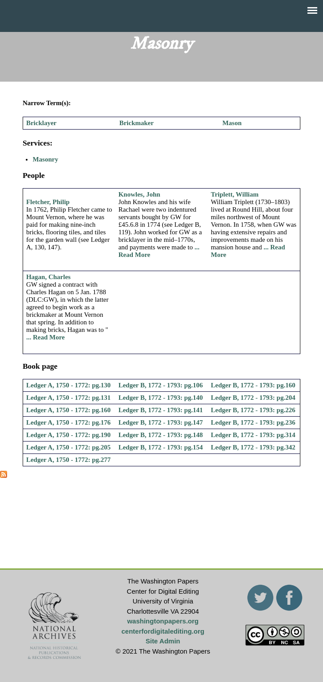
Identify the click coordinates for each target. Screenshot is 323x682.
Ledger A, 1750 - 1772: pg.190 (68, 434)
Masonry (45, 159)
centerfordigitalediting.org (162, 631)
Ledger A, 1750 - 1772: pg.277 (68, 459)
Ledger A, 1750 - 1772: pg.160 (68, 410)
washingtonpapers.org (163, 621)
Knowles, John (139, 194)
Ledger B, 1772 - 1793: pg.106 (160, 385)
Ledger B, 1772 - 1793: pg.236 (253, 422)
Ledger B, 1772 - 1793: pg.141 (160, 410)
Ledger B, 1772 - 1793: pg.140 (160, 397)
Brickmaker (136, 122)
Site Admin (163, 641)
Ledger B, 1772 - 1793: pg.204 (253, 397)
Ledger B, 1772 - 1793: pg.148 (160, 434)
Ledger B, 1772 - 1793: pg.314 (253, 434)
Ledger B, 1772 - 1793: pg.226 (253, 410)
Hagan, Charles (48, 276)
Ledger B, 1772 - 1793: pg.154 (160, 447)
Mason (231, 122)
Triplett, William (235, 194)
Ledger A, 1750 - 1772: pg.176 (68, 422)
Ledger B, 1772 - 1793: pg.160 (253, 385)
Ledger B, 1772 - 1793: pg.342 (253, 447)
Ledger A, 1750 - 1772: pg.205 (68, 447)
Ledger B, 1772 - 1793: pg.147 (160, 422)
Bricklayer (41, 122)
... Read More (45, 337)
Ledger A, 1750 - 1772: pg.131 (68, 397)
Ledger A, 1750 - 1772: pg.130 (68, 385)
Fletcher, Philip (48, 201)
